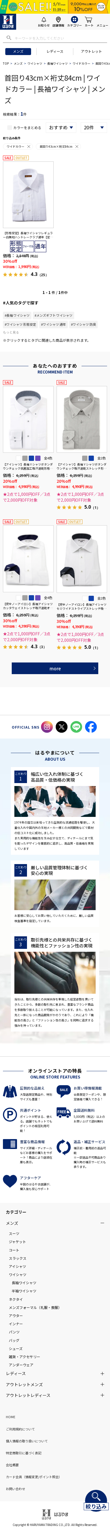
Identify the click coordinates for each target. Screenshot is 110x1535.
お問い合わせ (15, 1488)
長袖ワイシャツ (57, 63)
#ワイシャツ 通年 (53, 324)
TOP (6, 63)
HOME (10, 1416)
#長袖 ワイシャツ (17, 315)
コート (14, 1249)
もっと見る (11, 332)
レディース (54, 51)
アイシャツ (17, 1266)
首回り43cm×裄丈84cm (59, 146)
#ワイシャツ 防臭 (83, 324)
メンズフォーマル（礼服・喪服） (35, 1307)
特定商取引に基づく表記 (23, 1453)
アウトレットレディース (28, 1395)
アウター (16, 1315)
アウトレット (91, 51)
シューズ (16, 1348)
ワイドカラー (81, 63)
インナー (16, 1323)
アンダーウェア (21, 1364)
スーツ (14, 1233)
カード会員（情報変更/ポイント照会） (34, 1476)
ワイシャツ (35, 63)
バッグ (14, 1340)
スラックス (17, 1258)
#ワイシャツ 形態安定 (20, 324)
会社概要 (12, 1464)
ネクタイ (16, 1299)
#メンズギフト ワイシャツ (53, 315)
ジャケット (17, 1241)
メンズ (18, 51)
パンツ (14, 1331)
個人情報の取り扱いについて (27, 1441)
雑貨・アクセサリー (24, 1356)
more (55, 668)
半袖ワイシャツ (24, 1290)
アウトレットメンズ (24, 1384)
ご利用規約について (20, 1429)
